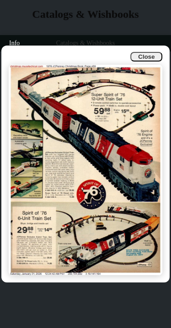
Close (146, 56)
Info (14, 43)
